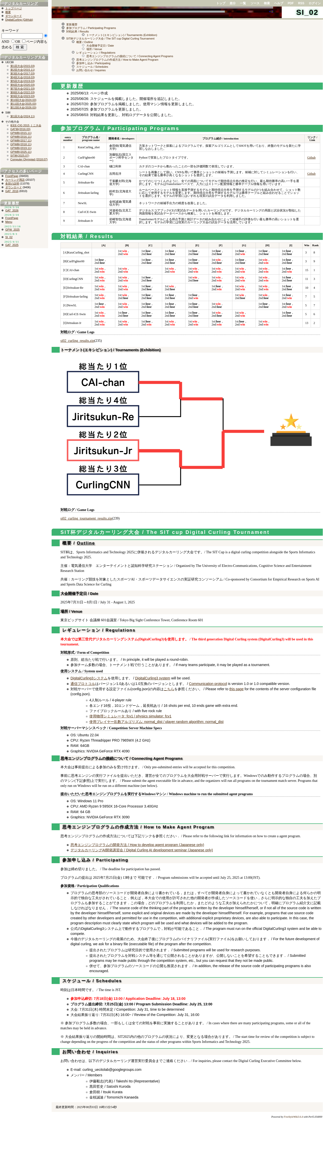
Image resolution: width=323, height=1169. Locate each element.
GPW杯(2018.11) (20, 144)
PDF (291, 3)
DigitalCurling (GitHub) (19, 19)
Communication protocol (208, 684)
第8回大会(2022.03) (22, 92)
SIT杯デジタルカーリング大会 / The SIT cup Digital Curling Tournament (110, 38)
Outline (86, 543)
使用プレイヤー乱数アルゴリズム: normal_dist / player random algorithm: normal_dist (156, 722)
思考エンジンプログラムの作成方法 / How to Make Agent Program (117, 59)
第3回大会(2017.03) (22, 73)
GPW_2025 (12, 229)
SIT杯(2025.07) (19, 155)
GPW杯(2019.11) (20, 148)
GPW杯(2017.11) (20, 140)
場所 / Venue (94, 49)
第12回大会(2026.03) (23, 107)
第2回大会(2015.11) (22, 69)
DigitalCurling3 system (152, 678)
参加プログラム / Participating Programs (91, 27)
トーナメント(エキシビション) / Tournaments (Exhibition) (121, 34)
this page (236, 689)
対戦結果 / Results (77, 31)
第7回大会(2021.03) (22, 88)
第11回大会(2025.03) (23, 103)
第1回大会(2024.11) (22, 116)
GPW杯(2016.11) (20, 136)
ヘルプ (278, 3)
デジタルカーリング (21, 4)
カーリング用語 (15, 179)
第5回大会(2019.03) (22, 81)
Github (311, 157)
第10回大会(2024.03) (23, 99)
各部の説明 (12, 183)
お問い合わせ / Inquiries (91, 70)
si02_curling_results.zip (77, 341)
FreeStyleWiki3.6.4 (293, 1116)
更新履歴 (71, 24)
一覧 (243, 3)
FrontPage (11, 175)
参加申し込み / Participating (93, 63)
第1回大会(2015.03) (22, 65)
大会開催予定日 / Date (100, 45)
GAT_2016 (11, 191)
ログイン (315, 3)
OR (17, 42)
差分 (233, 3)
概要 (8, 12)
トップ (220, 3)
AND (5, 42)
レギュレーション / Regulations (95, 52)
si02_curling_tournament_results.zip (86, 518)
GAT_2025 (11, 244)
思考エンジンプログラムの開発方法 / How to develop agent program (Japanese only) (137, 845)
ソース (255, 3)
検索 (267, 3)
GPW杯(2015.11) (20, 132)
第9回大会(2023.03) (22, 96)
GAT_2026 (11, 210)
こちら (169, 689)
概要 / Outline (84, 42)
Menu (8, 221)
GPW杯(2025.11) (20, 151)
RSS (301, 3)
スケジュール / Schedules (92, 66)
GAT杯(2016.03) (20, 129)
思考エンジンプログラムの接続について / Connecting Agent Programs (129, 56)
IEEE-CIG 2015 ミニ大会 (25, 125)
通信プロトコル (82, 684)
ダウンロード (13, 15)
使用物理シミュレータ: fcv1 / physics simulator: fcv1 (130, 716)
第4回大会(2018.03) (22, 77)
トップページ (13, 8)
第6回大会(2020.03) (22, 84)
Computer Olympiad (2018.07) (29, 159)
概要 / (68, 543)
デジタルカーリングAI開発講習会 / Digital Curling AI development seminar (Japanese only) (141, 850)
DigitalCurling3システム (88, 678)
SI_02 (307, 12)
